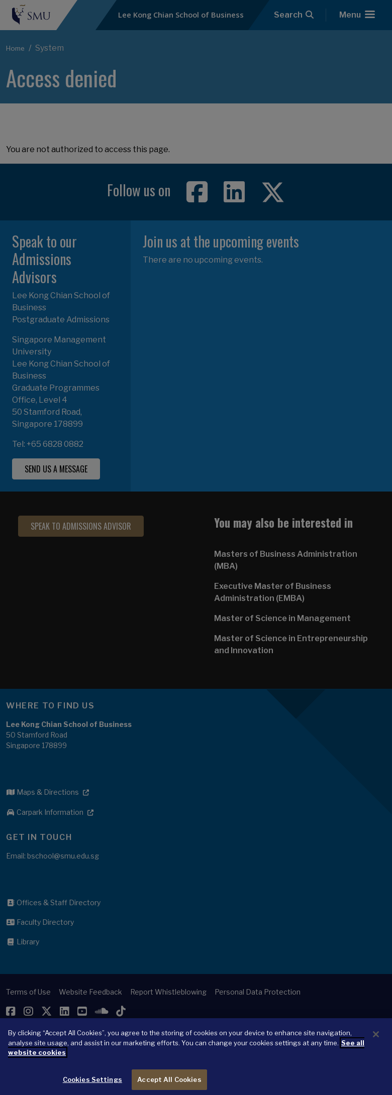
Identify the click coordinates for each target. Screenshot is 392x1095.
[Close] (376, 1045)
